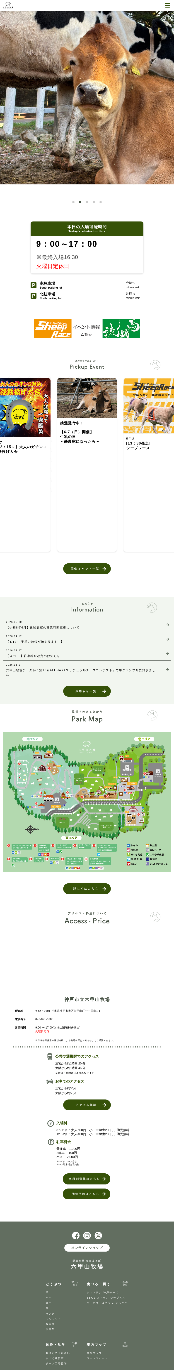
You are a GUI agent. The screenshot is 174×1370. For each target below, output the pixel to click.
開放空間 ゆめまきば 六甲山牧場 (18, 5)
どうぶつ (54, 1284)
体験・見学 (56, 1344)
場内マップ (97, 1344)
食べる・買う (99, 1284)
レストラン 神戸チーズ (103, 1292)
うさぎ (50, 1313)
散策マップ (94, 1353)
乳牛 (49, 1303)
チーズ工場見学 (56, 1363)
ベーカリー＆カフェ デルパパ (107, 1303)
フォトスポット (97, 1358)
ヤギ (49, 1297)
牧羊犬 (50, 1324)
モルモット (53, 1318)
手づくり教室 (55, 1358)
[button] (73, 202)
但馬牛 (50, 1329)
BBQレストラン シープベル (106, 1297)
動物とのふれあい (58, 1353)
